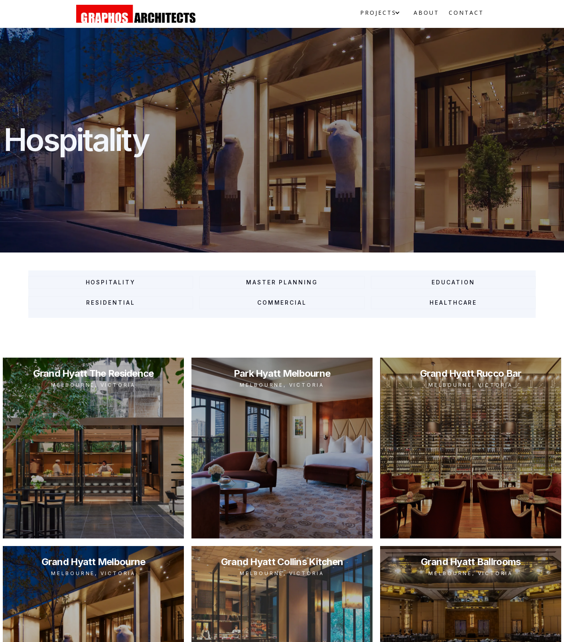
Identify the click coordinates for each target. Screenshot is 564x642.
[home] (135, 14)
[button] (378, 13)
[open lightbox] (93, 448)
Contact (466, 12)
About (426, 12)
